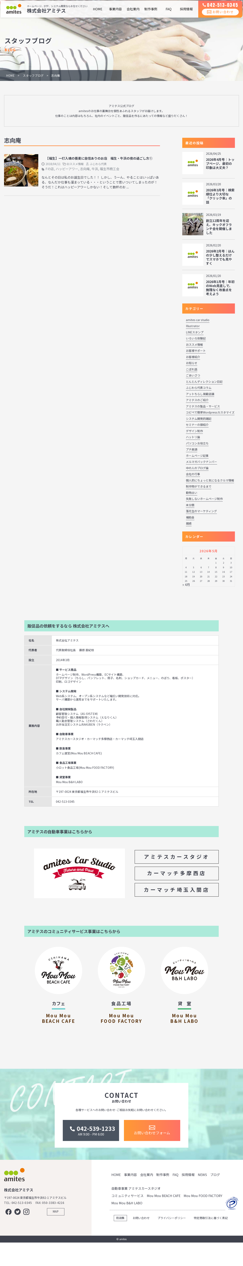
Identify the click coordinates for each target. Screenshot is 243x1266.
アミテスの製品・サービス (203, 406)
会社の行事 (193, 474)
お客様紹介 (193, 357)
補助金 (190, 517)
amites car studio (197, 320)
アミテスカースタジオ (177, 856)
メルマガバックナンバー (201, 462)
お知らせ (191, 363)
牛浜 (95, 168)
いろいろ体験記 (196, 338)
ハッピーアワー (67, 168)
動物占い (191, 493)
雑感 (189, 523)
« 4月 (186, 584)
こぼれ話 (191, 369)
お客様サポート (196, 351)
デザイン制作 (194, 431)
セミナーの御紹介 (197, 425)
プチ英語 (191, 449)
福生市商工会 (109, 168)
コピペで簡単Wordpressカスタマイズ (210, 412)
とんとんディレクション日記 (204, 382)
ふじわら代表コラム (198, 388)
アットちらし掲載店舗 (200, 394)
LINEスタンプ (195, 332)
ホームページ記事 (197, 456)
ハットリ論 (193, 437)
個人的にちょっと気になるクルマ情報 (210, 480)
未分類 (190, 505)
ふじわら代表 (98, 164)
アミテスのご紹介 (197, 400)
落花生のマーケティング (201, 511)
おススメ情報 (75, 164)
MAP (56, 1238)
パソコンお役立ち (197, 443)
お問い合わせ (217, 16)
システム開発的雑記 (198, 419)
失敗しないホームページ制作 (204, 499)
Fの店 (50, 168)
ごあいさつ (193, 375)
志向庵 (85, 168)
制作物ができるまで (198, 486)
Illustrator (193, 326)
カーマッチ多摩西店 (176, 873)
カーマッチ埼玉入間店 (177, 889)
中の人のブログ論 (197, 468)
